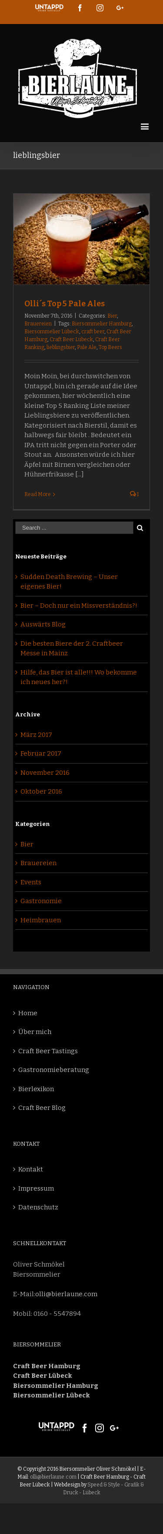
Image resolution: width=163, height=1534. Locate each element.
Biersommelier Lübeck (51, 332)
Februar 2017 (40, 753)
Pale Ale (86, 347)
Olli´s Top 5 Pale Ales (64, 303)
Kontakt (30, 1169)
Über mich (34, 1032)
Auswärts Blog (43, 624)
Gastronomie (41, 901)
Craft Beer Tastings (48, 1051)
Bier (112, 316)
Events (30, 882)
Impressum (36, 1188)
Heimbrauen (40, 920)
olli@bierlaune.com (66, 1294)
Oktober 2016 (41, 791)
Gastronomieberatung (53, 1070)
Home (27, 1013)
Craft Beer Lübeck (71, 339)
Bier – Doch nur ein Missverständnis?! (78, 605)
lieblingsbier (61, 347)
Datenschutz (38, 1207)
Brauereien (38, 324)
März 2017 (36, 735)
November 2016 (45, 773)
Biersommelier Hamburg (102, 324)
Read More (37, 494)
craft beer (92, 332)
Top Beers (110, 347)
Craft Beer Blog (42, 1108)
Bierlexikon (36, 1089)
